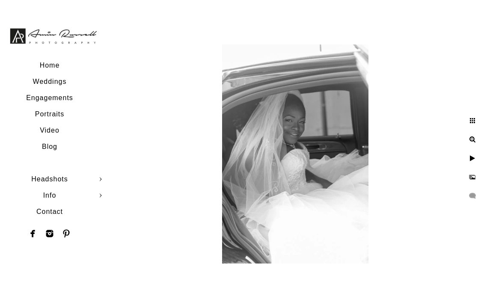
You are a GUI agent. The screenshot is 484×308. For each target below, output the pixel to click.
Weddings (50, 81)
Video (49, 130)
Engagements (49, 97)
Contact (49, 211)
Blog (49, 146)
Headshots (49, 179)
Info (49, 195)
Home (50, 65)
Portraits (50, 114)
